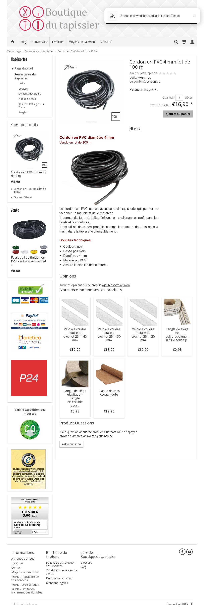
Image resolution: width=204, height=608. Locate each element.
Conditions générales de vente (61, 572)
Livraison (58, 42)
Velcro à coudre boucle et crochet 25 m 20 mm (143, 334)
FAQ (83, 567)
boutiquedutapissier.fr (28, 473)
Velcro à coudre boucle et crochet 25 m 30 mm (109, 334)
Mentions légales (57, 583)
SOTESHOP (187, 603)
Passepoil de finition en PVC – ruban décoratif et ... (28, 261)
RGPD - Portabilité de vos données (25, 578)
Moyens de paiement (82, 42)
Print (135, 128)
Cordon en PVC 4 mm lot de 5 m (28, 174)
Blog (23, 42)
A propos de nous (22, 558)
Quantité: (168, 97)
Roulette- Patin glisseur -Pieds (32, 105)
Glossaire (86, 562)
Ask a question (71, 444)
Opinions (68, 276)
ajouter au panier (178, 114)
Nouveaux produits (24, 124)
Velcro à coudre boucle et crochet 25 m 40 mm (75, 334)
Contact (106, 42)
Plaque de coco (27, 99)
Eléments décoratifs (30, 93)
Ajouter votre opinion (116, 285)
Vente (15, 210)
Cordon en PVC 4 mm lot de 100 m (30, 190)
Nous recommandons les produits (91, 289)
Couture (23, 88)
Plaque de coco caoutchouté (109, 393)
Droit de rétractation (59, 578)
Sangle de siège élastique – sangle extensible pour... (75, 398)
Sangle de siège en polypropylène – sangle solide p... (177, 334)
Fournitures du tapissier (25, 76)
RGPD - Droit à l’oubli (25, 584)
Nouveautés (39, 42)
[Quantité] (179, 98)
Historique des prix (143, 89)
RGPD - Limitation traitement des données (26, 590)
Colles (22, 83)
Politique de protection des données (60, 564)
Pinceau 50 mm (23, 197)
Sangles (23, 112)
